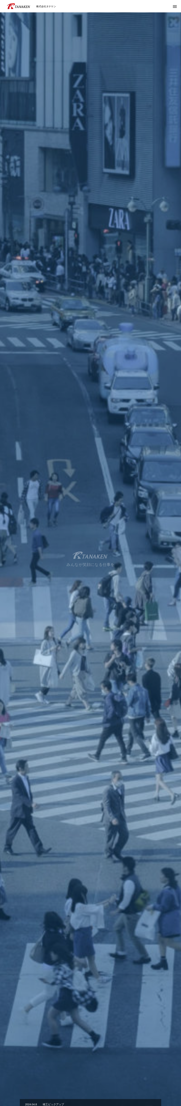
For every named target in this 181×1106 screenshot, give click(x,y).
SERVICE (90, 652)
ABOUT (31, 1090)
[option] (90, 69)
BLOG (97, 1090)
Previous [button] (7, 721)
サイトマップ (160, 1090)
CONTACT (113, 1090)
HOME (17, 1090)
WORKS (64, 1090)
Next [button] (173, 721)
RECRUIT (81, 1090)
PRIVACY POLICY (136, 1090)
